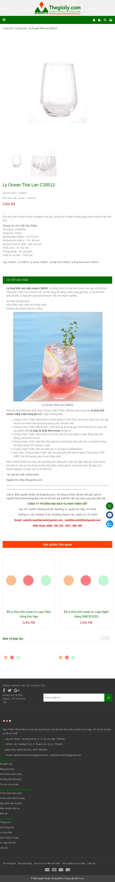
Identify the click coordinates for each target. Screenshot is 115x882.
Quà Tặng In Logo (9, 837)
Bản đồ (3, 813)
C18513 (12, 262)
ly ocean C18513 (39, 262)
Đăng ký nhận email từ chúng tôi (14, 699)
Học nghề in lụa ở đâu (73, 863)
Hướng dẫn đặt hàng (10, 779)
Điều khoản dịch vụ (10, 808)
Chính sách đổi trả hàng (12, 798)
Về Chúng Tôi (7, 827)
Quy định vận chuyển (11, 803)
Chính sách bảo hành (11, 793)
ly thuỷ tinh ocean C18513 (85, 262)
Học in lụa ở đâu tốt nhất (47, 863)
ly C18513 (23, 262)
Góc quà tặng (25, 863)
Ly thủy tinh (21, 28)
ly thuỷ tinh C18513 (60, 262)
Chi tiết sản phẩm (17, 280)
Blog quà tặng (7, 769)
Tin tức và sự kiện (9, 784)
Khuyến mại (6, 764)
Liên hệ (3, 847)
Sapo (81, 878)
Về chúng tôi (9, 863)
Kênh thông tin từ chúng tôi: (24, 685)
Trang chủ (8, 28)
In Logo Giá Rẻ (7, 842)
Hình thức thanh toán (11, 774)
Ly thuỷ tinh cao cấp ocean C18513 (27, 288)
